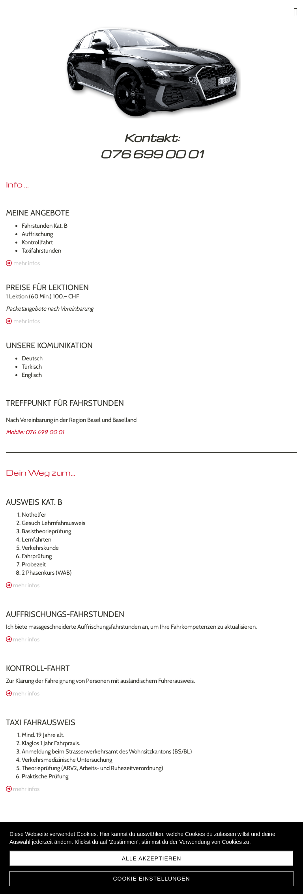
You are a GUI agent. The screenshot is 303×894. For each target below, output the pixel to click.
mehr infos (26, 263)
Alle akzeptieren (151, 858)
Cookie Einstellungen (151, 878)
